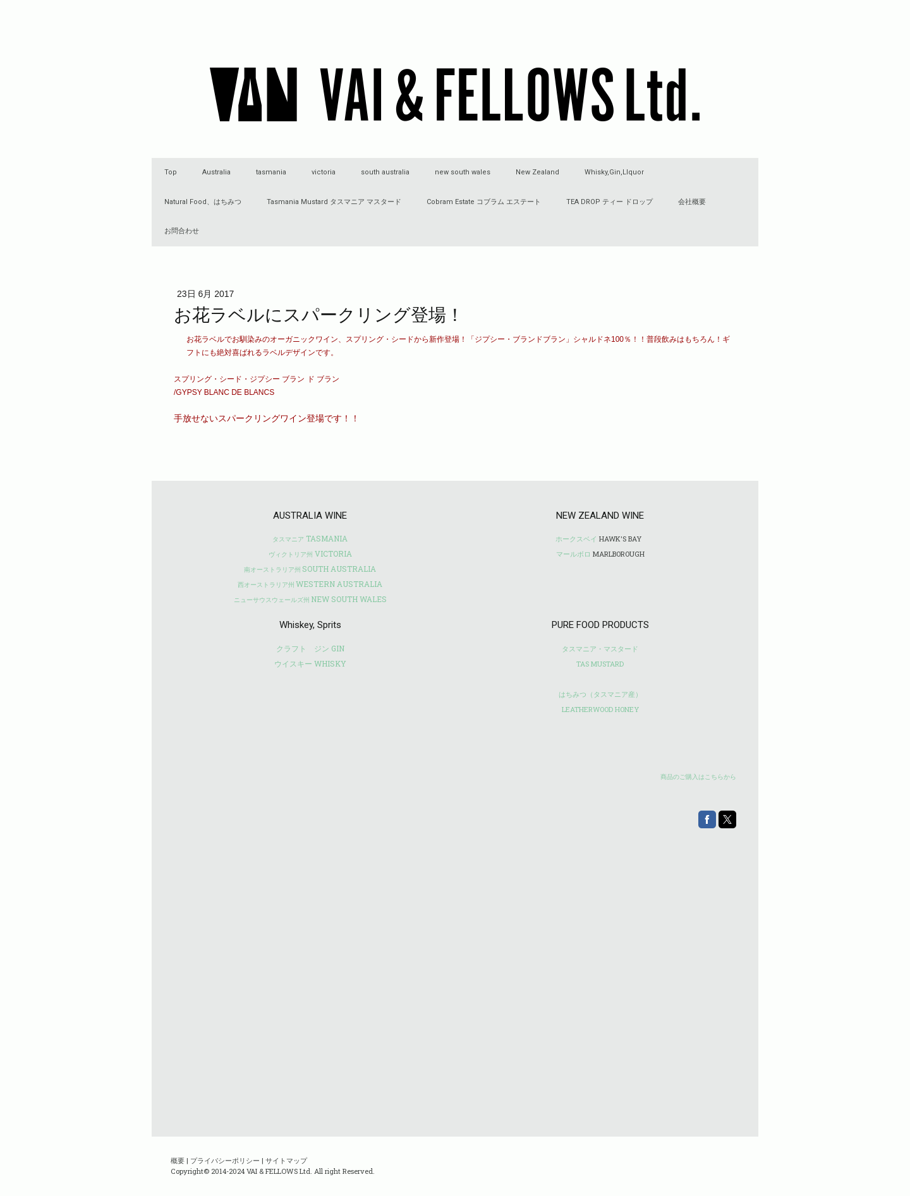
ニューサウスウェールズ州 (272, 600)
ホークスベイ (576, 538)
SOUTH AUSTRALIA (339, 569)
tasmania (271, 172)
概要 (178, 1160)
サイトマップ (286, 1160)
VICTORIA (310, 553)
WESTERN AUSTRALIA (339, 584)
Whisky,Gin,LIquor (614, 172)
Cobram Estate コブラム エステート (484, 202)
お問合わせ (181, 231)
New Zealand (537, 172)
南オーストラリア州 (272, 569)
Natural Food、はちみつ (202, 202)
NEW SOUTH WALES (349, 599)
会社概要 (692, 202)
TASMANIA (310, 538)
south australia (385, 172)
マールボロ (573, 554)
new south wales (462, 172)
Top (170, 172)
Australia (216, 172)
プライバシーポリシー (225, 1160)
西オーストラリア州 (266, 585)
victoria (324, 172)
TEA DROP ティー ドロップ (609, 202)
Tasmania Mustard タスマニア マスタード (334, 202)
